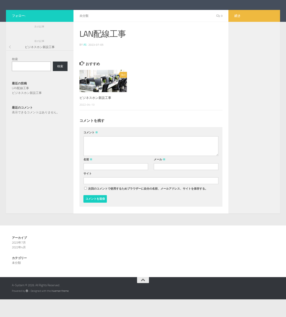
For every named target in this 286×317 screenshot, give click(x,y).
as (85, 62)
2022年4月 (19, 265)
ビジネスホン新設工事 (96, 115)
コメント (90, 150)
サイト (87, 191)
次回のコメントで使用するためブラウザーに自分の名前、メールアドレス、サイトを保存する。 (148, 206)
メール (159, 177)
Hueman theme (60, 308)
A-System (29, 14)
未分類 (84, 34)
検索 (15, 77)
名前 (87, 177)
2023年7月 (19, 260)
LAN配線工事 (20, 106)
